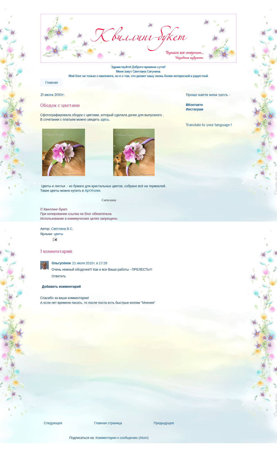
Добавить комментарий (61, 286)
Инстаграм (194, 109)
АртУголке (92, 190)
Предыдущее (164, 423)
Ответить (59, 276)
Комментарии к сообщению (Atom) (122, 438)
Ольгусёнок (61, 263)
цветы (58, 234)
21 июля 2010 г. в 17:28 (89, 263)
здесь (104, 119)
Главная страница (108, 423)
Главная (51, 82)
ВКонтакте (194, 105)
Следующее (53, 423)
